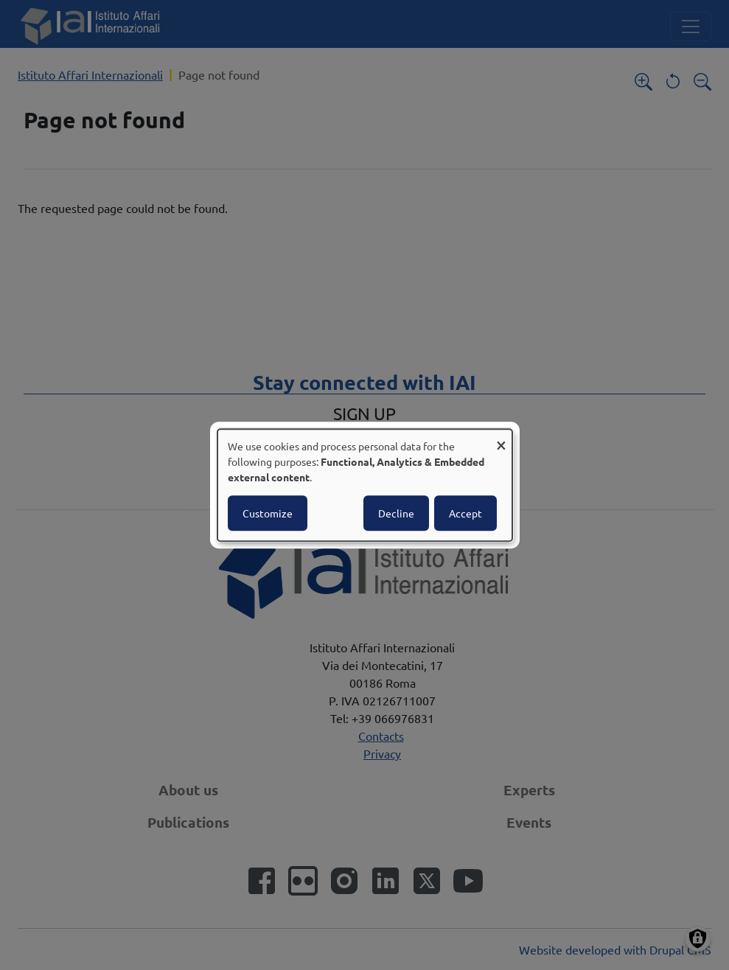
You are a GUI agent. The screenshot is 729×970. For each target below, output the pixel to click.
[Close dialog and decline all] (501, 438)
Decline (396, 513)
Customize (268, 513)
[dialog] (364, 485)
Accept (465, 513)
